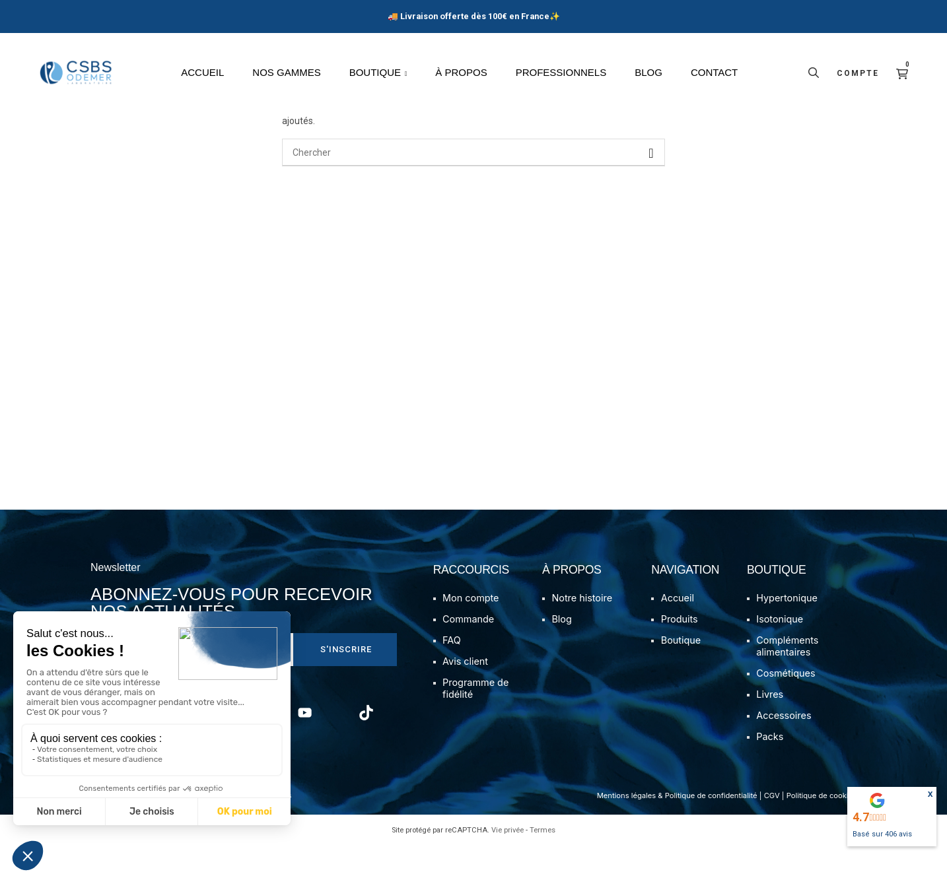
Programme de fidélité (475, 720)
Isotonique (779, 651)
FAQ (451, 672)
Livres (769, 726)
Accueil (677, 630)
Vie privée (507, 862)
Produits (679, 651)
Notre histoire (581, 630)
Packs (769, 768)
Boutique (681, 672)
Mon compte (470, 630)
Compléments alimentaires (787, 678)
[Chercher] (473, 185)
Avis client (465, 693)
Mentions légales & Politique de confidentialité (677, 827)
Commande (468, 651)
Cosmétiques (785, 705)
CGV (772, 827)
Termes (542, 862)
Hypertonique (787, 630)
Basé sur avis (882, 834)
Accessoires (783, 747)
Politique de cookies (822, 827)
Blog (561, 651)
